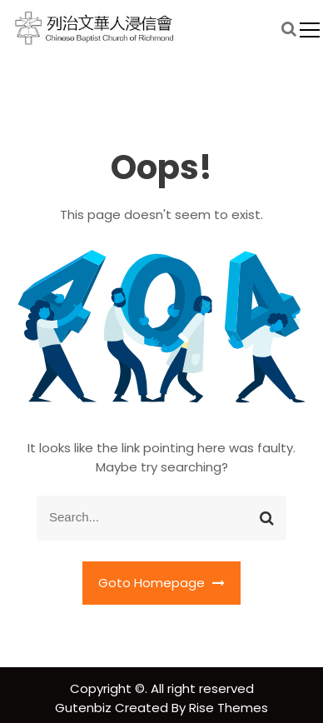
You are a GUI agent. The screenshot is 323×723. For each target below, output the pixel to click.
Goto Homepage (161, 582)
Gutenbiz (85, 707)
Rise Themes (228, 707)
